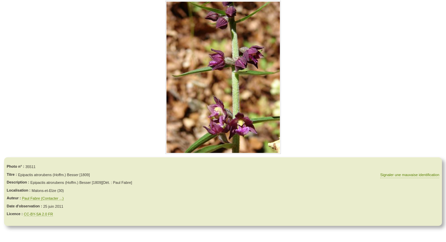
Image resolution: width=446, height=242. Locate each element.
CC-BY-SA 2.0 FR (38, 214)
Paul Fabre (31, 198)
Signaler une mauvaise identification (409, 175)
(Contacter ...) (52, 198)
